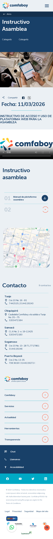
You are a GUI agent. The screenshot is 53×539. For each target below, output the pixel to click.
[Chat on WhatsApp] (11, 527)
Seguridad (28, 511)
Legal (7, 511)
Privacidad (16, 511)
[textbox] (27, 25)
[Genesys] (12, 518)
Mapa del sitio (42, 511)
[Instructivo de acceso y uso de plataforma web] (26, 144)
